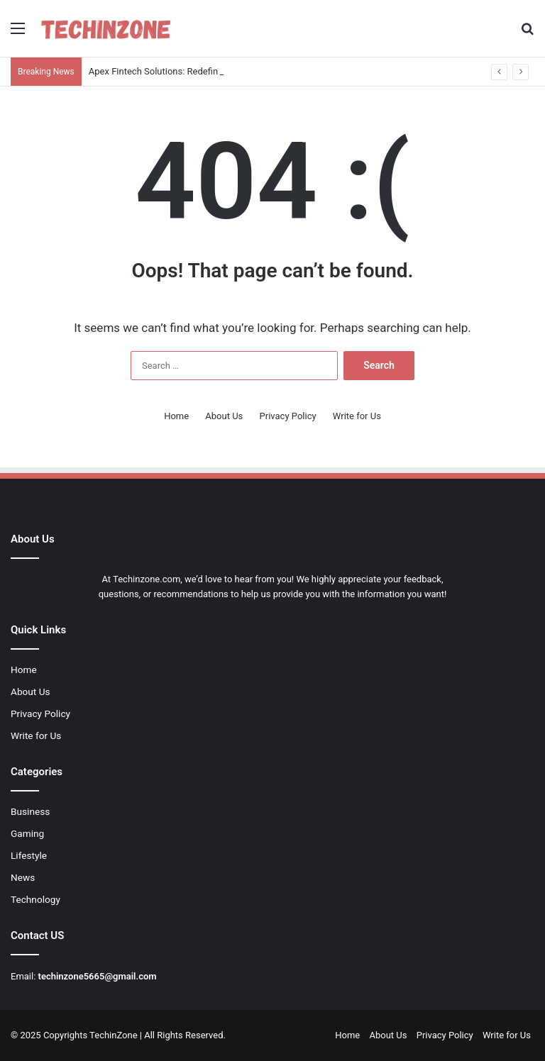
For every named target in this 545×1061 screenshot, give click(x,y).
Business (30, 811)
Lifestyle (29, 855)
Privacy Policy (288, 416)
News (23, 877)
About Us (224, 416)
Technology (35, 899)
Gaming (27, 833)
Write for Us (357, 416)
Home (176, 416)
